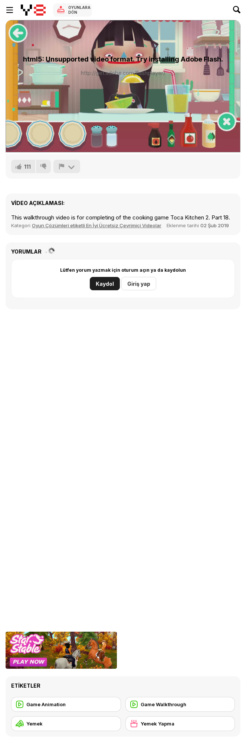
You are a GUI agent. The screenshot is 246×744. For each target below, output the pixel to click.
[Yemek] (66, 723)
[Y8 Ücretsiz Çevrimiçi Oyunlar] (33, 10)
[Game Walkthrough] (180, 704)
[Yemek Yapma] (180, 723)
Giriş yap (138, 284)
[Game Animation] (66, 704)
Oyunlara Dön (79, 9)
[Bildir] (66, 166)
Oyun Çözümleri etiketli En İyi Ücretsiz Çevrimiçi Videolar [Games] (96, 225)
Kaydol (105, 284)
